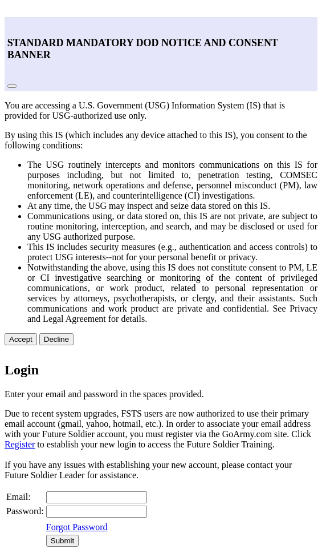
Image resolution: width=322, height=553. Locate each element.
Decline (56, 339)
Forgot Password (77, 527)
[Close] (12, 86)
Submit (62, 540)
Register (20, 444)
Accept (20, 339)
